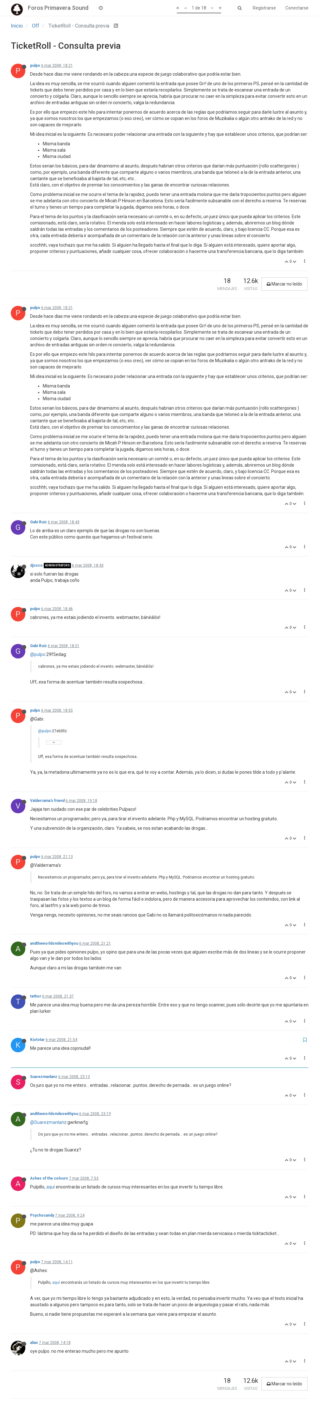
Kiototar (37, 1039)
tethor (35, 996)
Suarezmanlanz (43, 1076)
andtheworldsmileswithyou (54, 943)
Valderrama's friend (47, 800)
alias (34, 1342)
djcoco (36, 565)
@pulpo (37, 654)
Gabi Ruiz (38, 522)
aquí (50, 1186)
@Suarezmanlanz (48, 1122)
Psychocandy (42, 1215)
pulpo (35, 65)
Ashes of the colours (49, 1178)
